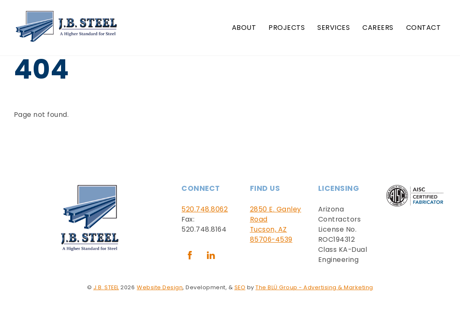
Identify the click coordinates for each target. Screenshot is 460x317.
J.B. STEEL (106, 287)
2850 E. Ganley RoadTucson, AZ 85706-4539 (275, 224)
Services (333, 27)
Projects (287, 27)
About (244, 27)
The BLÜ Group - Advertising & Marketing (314, 287)
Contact (423, 27)
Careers (378, 27)
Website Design (160, 287)
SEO (240, 287)
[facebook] (189, 255)
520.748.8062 (204, 209)
